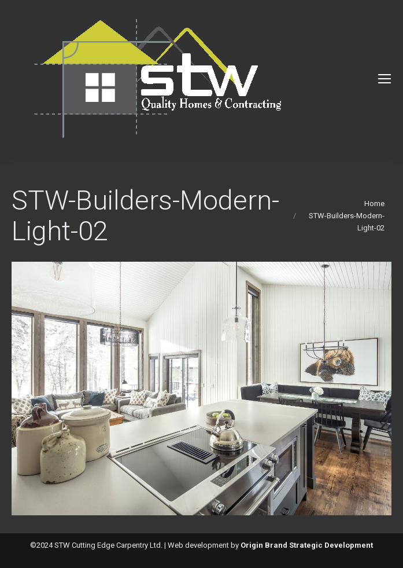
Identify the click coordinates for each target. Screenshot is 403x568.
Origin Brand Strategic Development (307, 545)
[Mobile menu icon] (384, 79)
